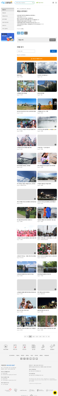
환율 (31, 371)
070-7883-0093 (13, 367)
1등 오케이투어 (11, 355)
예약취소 (27, 355)
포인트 (32, 355)
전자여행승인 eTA (38, 371)
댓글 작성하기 (52, 39)
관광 (29, 371)
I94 (42, 375)
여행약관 (41, 355)
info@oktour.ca (46, 378)
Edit (26, 33)
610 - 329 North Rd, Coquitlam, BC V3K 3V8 (8, 374)
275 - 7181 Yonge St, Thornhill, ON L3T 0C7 (8, 380)
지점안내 (17, 355)
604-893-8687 (11, 365)
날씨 (34, 371)
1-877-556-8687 (5, 367)
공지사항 (36, 355)
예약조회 (22, 355)
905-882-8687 (5, 378)
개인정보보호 (46, 355)
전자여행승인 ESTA (38, 375)
